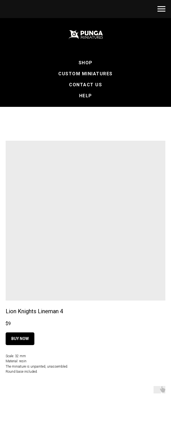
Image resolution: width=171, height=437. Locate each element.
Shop (86, 62)
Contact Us (85, 84)
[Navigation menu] (161, 9)
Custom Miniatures (85, 73)
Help (85, 95)
